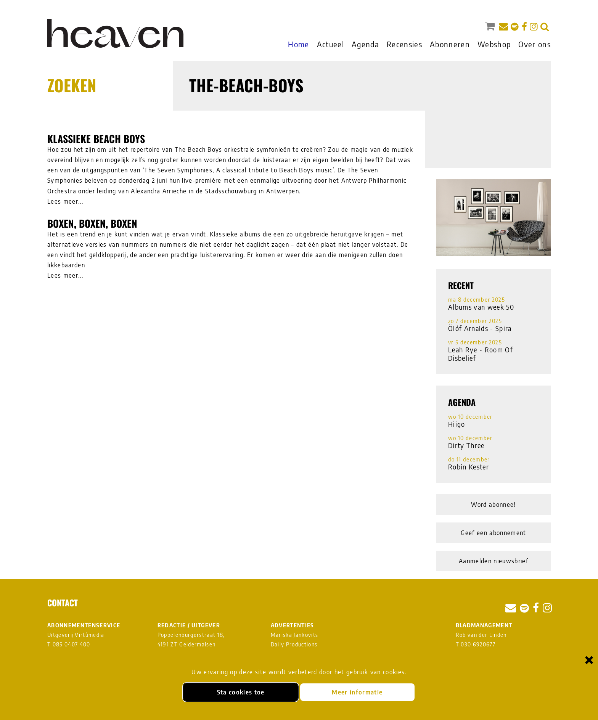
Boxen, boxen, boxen (92, 223)
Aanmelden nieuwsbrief (493, 561)
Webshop (494, 44)
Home (298, 44)
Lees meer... (65, 201)
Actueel (330, 44)
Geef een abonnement (493, 533)
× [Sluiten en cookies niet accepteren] (589, 659)
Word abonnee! (493, 504)
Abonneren (450, 44)
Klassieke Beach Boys (96, 138)
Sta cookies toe (241, 692)
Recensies (404, 44)
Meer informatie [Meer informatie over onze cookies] (357, 692)
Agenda (365, 44)
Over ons (534, 44)
